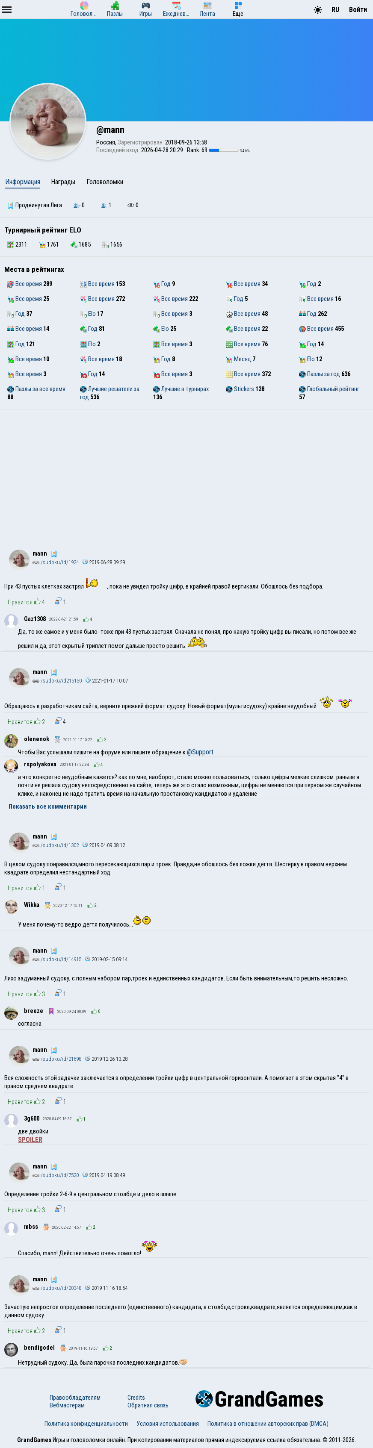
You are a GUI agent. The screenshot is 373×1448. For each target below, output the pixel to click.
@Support (200, 752)
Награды (63, 182)
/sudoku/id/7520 (56, 1175)
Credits (136, 1397)
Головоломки (104, 182)
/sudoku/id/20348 (57, 1288)
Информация (22, 182)
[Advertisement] (186, 473)
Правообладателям (75, 1397)
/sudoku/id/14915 (57, 959)
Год (162, 284)
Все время (24, 284)
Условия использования (167, 1423)
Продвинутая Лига (34, 205)
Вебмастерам (67, 1405)
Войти (358, 10)
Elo (88, 314)
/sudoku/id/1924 (56, 562)
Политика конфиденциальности (86, 1423)
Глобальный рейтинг (329, 389)
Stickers (240, 389)
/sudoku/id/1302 (56, 845)
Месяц (238, 359)
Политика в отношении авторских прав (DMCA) (268, 1423)
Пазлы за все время (36, 389)
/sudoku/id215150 (57, 680)
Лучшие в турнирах (181, 389)
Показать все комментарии (48, 806)
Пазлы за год (319, 374)
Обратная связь (148, 1405)
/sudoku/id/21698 (57, 1059)
